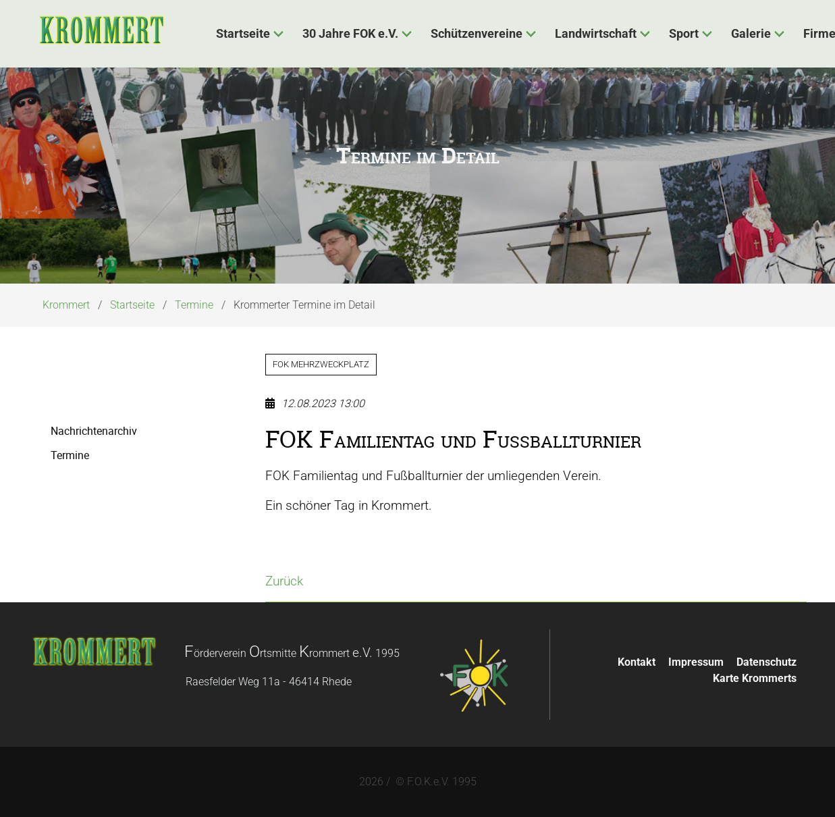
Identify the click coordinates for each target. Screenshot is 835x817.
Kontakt (636, 662)
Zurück (284, 581)
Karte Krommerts (755, 678)
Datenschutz (766, 662)
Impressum (696, 662)
